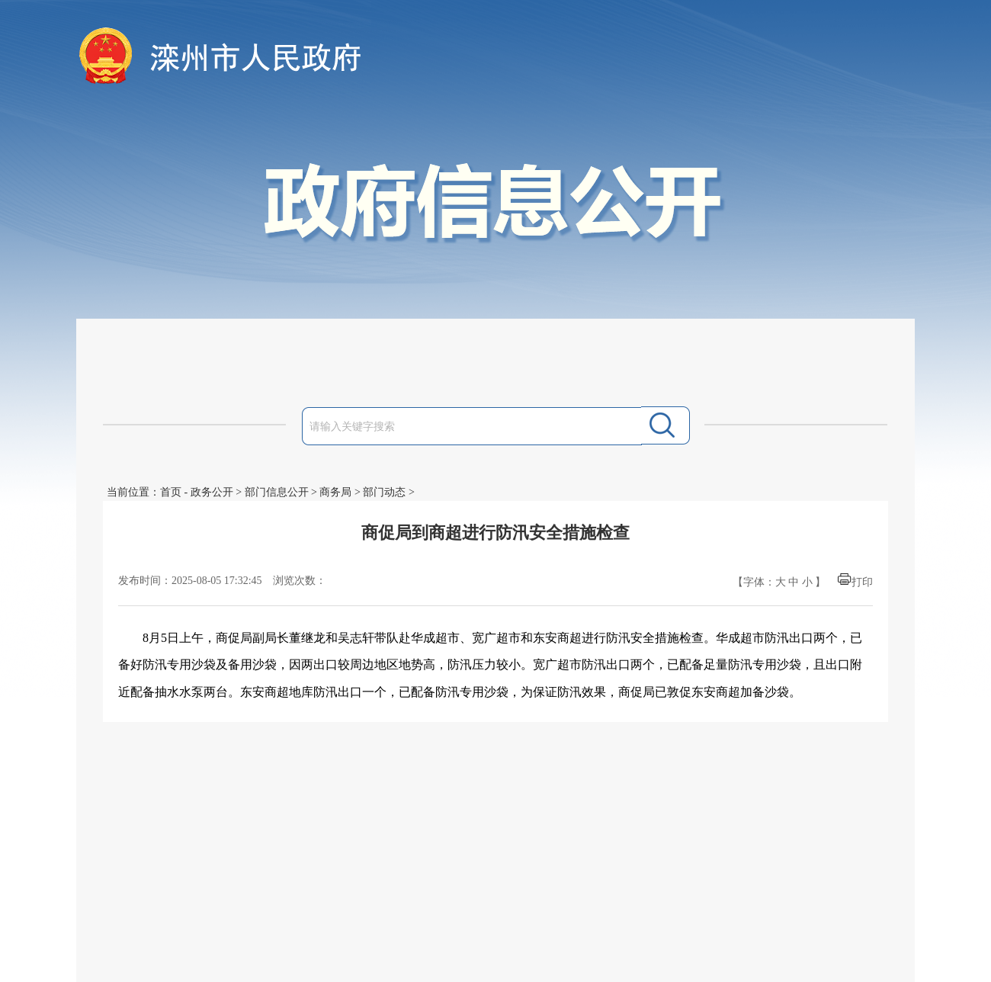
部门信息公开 (277, 492)
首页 (170, 492)
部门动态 (384, 492)
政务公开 (212, 492)
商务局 (335, 492)
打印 (862, 582)
